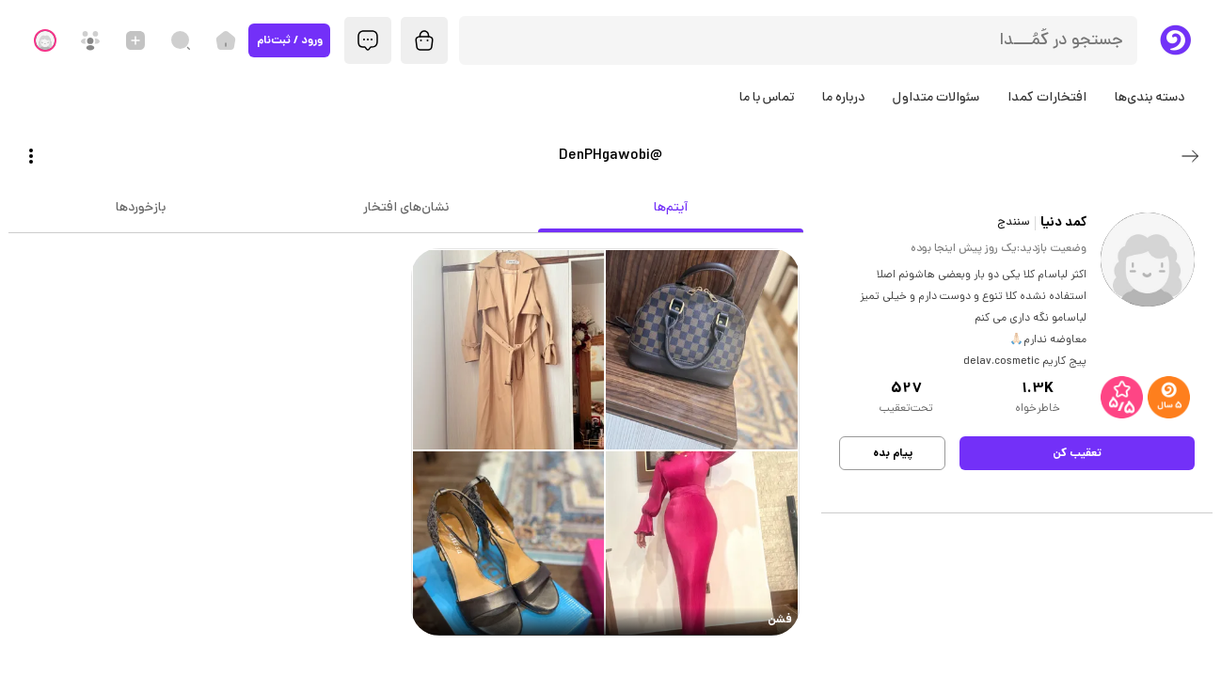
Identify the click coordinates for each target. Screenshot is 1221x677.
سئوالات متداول (936, 98)
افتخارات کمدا (1047, 98)
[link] (605, 442)
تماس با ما (766, 98)
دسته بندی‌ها (1149, 98)
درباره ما (843, 98)
